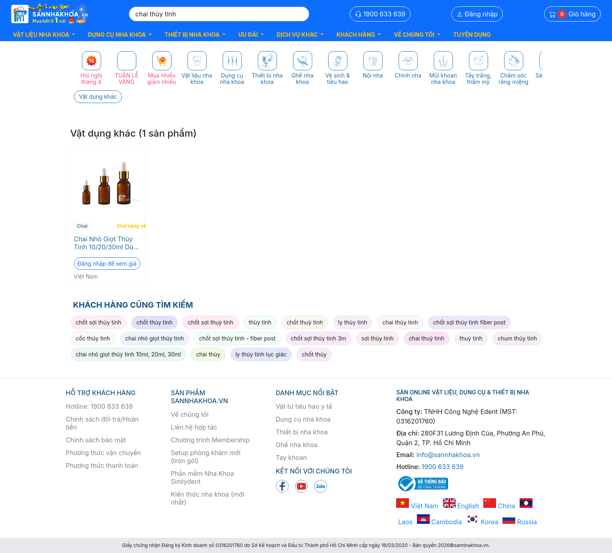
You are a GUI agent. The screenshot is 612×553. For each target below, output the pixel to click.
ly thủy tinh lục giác (261, 354)
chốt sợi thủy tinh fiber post (469, 322)
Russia (519, 522)
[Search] (219, 14)
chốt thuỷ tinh (305, 322)
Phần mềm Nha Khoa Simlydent (202, 477)
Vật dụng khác (98, 96)
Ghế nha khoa (297, 445)
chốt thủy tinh (154, 322)
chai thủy (208, 354)
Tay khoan (291, 457)
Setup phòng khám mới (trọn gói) (205, 457)
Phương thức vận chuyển (103, 453)
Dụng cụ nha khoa (303, 419)
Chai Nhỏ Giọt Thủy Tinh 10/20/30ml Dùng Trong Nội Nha (107, 243)
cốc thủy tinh (93, 338)
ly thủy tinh (352, 322)
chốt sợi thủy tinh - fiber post (237, 338)
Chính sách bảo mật (96, 440)
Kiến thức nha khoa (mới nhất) (207, 498)
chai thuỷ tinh (427, 338)
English (461, 506)
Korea (482, 522)
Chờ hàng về (130, 226)
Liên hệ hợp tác (194, 427)
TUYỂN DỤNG (472, 34)
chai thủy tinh (400, 322)
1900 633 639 (380, 14)
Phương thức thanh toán (102, 465)
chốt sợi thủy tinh (99, 322)
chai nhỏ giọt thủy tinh (154, 338)
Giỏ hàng (572, 14)
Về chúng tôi (189, 414)
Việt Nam (417, 506)
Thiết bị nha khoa (302, 432)
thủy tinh (260, 322)
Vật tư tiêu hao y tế (304, 406)
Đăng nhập (477, 14)
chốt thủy (314, 354)
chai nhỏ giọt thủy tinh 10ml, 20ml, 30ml (128, 354)
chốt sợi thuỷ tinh (210, 322)
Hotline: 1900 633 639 (99, 406)
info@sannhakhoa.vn (448, 455)
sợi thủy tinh (377, 338)
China (499, 506)
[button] (44, 34)
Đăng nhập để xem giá (107, 263)
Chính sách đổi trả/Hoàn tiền (102, 423)
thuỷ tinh (471, 338)
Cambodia (439, 522)
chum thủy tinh (517, 338)
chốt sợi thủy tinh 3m (319, 338)
